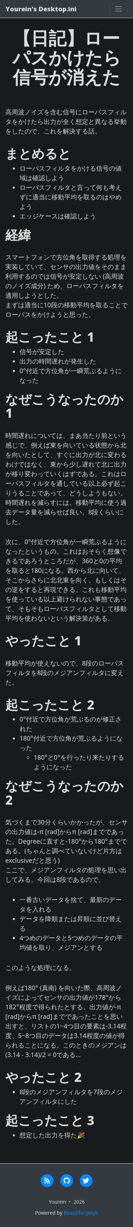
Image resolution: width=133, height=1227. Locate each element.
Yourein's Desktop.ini (41, 9)
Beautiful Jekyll (80, 1212)
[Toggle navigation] (118, 9)
